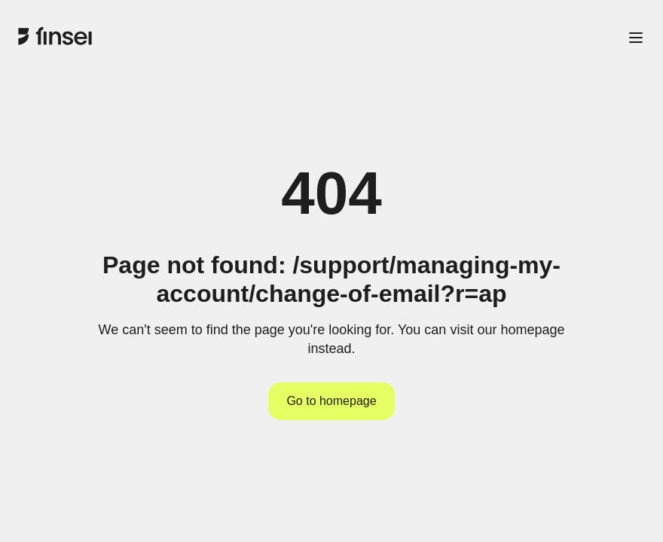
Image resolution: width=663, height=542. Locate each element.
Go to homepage (331, 400)
